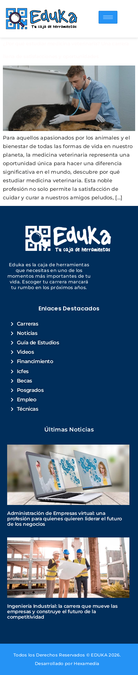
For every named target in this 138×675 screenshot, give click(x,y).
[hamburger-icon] (108, 17)
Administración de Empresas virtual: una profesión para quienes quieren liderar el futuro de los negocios (64, 518)
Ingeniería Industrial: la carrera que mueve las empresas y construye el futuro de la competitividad (62, 611)
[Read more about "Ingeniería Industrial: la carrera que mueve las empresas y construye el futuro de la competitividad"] (68, 567)
